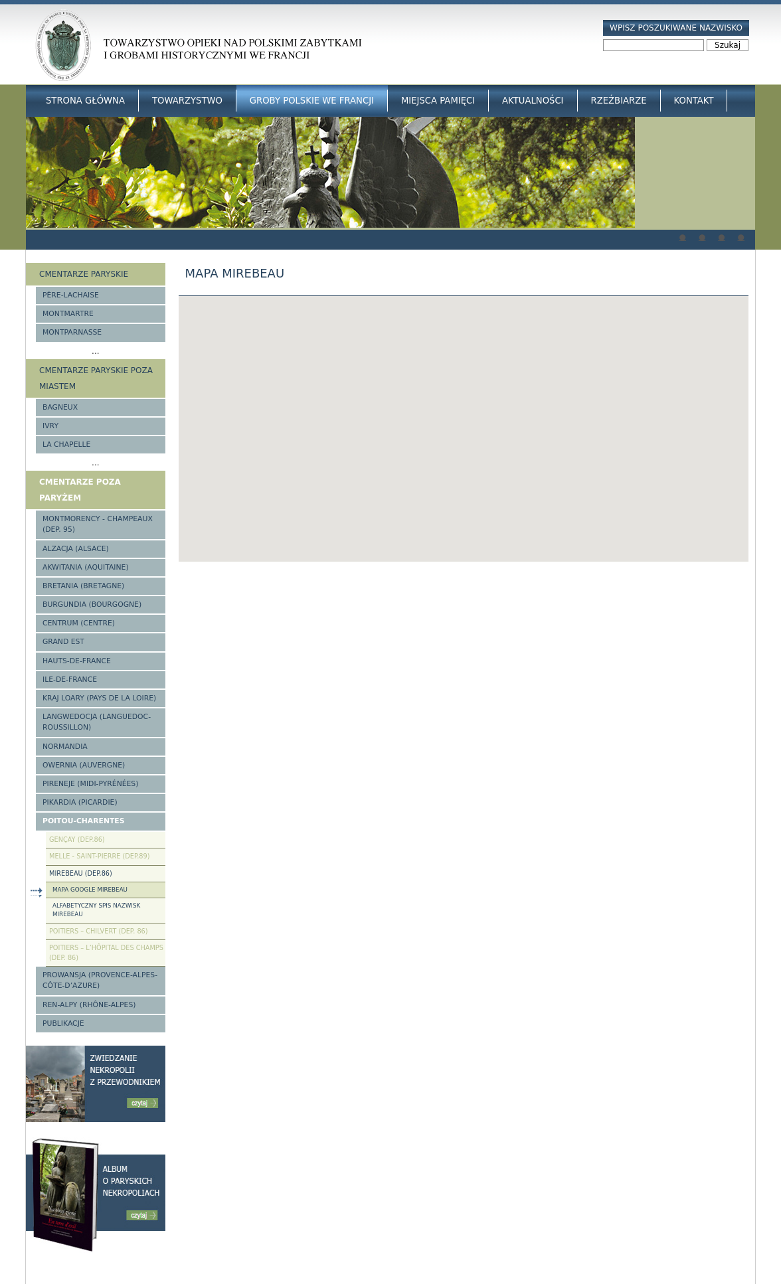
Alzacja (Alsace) (76, 548)
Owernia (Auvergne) (84, 765)
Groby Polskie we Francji (312, 101)
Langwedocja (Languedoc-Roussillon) (97, 722)
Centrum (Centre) (79, 623)
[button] (463, 416)
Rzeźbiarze (619, 101)
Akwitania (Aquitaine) (86, 567)
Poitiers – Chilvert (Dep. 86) (98, 931)
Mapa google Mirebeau (90, 889)
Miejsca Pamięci (438, 101)
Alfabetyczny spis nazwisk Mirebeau (96, 910)
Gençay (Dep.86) (77, 839)
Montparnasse (72, 332)
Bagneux (60, 407)
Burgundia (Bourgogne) (92, 604)
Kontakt (694, 101)
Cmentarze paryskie (83, 274)
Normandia (65, 746)
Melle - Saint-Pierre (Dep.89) (99, 856)
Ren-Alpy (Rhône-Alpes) (89, 1005)
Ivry (50, 426)
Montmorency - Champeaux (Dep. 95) (98, 524)
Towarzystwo (187, 101)
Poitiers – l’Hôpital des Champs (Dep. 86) (106, 952)
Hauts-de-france (77, 661)
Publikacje (63, 1023)
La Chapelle (66, 444)
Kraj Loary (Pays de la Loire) (99, 698)
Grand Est (63, 641)
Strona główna (85, 101)
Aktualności (532, 101)
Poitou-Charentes (83, 821)
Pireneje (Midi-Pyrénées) (90, 783)
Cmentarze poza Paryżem (80, 490)
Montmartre (68, 313)
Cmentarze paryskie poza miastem (96, 378)
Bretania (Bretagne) (83, 586)
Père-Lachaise (71, 295)
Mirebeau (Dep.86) (80, 873)
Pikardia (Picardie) (80, 802)
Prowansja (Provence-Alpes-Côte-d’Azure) (100, 980)
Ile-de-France (70, 679)
